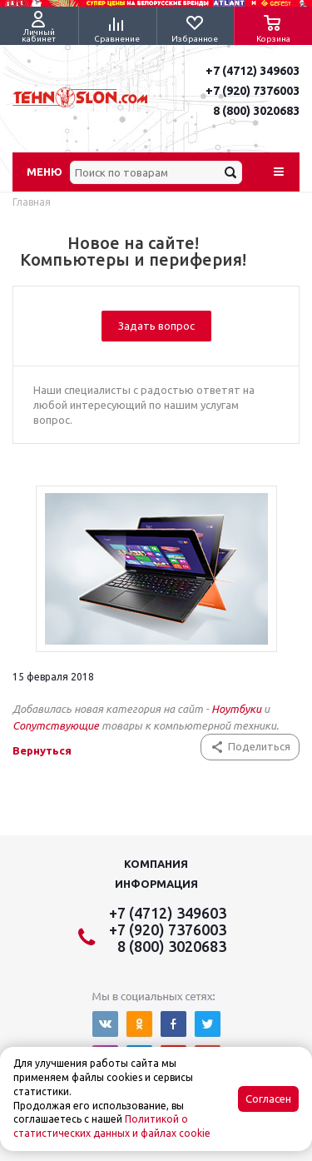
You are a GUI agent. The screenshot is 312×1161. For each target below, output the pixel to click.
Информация (156, 883)
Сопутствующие (57, 725)
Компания (156, 864)
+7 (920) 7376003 (253, 91)
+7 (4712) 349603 (253, 71)
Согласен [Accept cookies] (268, 1099)
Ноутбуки (236, 709)
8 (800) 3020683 (256, 111)
